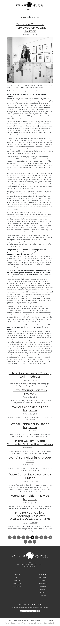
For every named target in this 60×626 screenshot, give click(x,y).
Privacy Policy (21, 623)
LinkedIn (43, 580)
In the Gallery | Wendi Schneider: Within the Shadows (30, 442)
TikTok (42, 589)
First (10, 537)
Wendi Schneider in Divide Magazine (30, 497)
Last (35, 541)
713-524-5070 (30, 562)
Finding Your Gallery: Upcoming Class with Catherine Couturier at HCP (30, 516)
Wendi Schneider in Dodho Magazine (30, 425)
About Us (17, 580)
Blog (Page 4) (33, 17)
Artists (17, 574)
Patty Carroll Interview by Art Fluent (30, 476)
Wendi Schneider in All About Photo (30, 459)
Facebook (42, 577)
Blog (17, 577)
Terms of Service (11, 623)
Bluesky (42, 593)
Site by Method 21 (49, 623)
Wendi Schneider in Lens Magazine (30, 408)
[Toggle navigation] (30, 9)
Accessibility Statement (34, 623)
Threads (43, 586)
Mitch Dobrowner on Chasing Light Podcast (30, 374)
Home (23, 17)
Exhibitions (17, 583)
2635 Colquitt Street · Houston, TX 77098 (30, 564)
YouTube (43, 596)
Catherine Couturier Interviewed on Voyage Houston (30, 27)
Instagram (43, 583)
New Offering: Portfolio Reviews (30, 391)
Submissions (17, 586)
